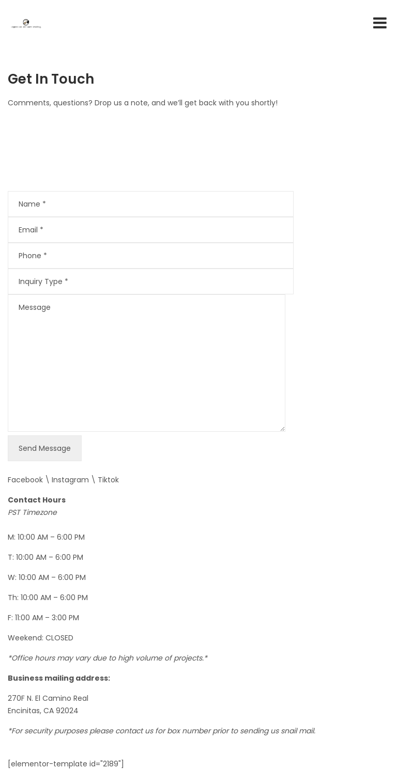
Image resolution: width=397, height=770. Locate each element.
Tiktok (108, 480)
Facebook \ (30, 480)
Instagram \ (75, 480)
